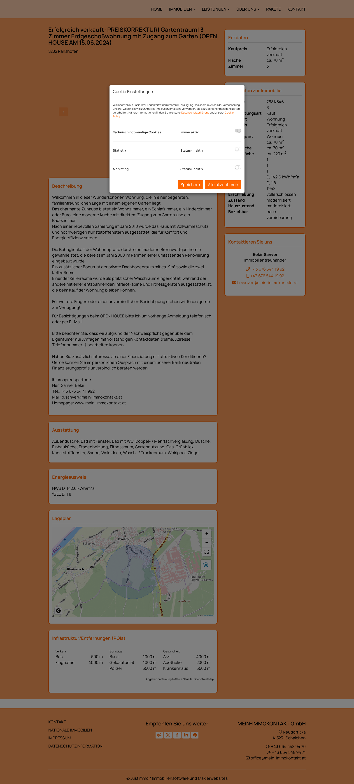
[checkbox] (238, 130)
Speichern (190, 184)
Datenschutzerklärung (195, 112)
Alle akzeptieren (223, 184)
